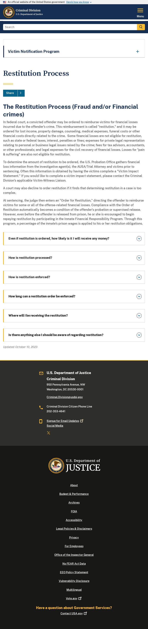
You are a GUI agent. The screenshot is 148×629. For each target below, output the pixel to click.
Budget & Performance (74, 493)
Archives (74, 502)
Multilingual (74, 589)
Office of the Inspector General (74, 554)
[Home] (23, 17)
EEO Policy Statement (74, 572)
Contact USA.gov (74, 613)
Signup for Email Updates (65, 420)
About (74, 485)
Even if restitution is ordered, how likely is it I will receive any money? (58, 238)
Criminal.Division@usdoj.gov (65, 397)
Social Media (55, 425)
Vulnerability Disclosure (74, 581)
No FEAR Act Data (74, 563)
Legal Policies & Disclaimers (74, 528)
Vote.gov (74, 598)
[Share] (14, 93)
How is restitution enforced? (29, 277)
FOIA (74, 511)
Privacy (74, 537)
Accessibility (74, 520)
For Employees (74, 546)
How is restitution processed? (31, 258)
